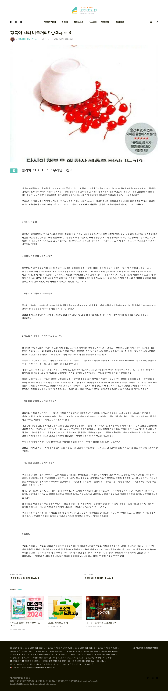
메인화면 (30, 665)
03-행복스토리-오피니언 (42, 659)
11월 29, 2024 (15, 630)
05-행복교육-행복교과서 (31, 662)
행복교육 (105, 22)
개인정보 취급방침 (17, 665)
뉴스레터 (93, 22)
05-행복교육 (14, 662)
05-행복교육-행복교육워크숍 (83, 662)
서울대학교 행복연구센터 (27, 39)
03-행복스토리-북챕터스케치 (105, 655)
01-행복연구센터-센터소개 (85, 649)
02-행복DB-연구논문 (109, 652)
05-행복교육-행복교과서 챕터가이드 (56, 662)
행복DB (65, 22)
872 (24, 630)
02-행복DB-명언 (42, 652)
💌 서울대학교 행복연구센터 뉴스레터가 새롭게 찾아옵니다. (33, 668)
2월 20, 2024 (91, 627)
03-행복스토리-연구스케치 (20, 659)
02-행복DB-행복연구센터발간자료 (41, 655)
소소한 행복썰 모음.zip (58, 624)
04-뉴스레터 (108, 659)
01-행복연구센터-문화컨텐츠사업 (60, 649)
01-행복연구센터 (16, 649)
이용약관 (47, 665)
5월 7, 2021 (46, 39)
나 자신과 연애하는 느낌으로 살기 (101, 624)
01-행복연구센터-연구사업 (108, 649)
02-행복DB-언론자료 (91, 652)
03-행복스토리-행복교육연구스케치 (87, 659)
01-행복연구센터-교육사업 (35, 649)
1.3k (99, 627)
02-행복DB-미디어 (57, 652)
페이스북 (66, 665)
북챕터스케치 (58, 39)
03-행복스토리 (61, 655)
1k (62, 627)
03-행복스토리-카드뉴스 (62, 659)
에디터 (38, 665)
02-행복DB (14, 652)
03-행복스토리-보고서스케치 (80, 655)
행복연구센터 (50, 22)
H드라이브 (119, 22)
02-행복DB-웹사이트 (18, 655)
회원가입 (88, 665)
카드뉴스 (15, 618)
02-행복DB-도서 (27, 652)
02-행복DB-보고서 (73, 652)
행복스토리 (79, 22)
